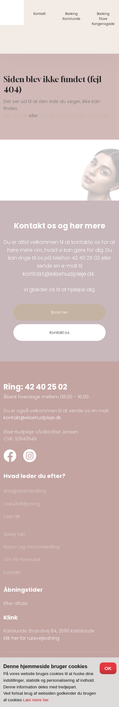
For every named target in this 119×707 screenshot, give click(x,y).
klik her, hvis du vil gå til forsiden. (75, 115)
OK (108, 668)
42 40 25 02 (86, 258)
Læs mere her (36, 700)
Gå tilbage (15, 115)
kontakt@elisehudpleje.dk (58, 274)
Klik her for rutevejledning (31, 638)
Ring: (14, 387)
